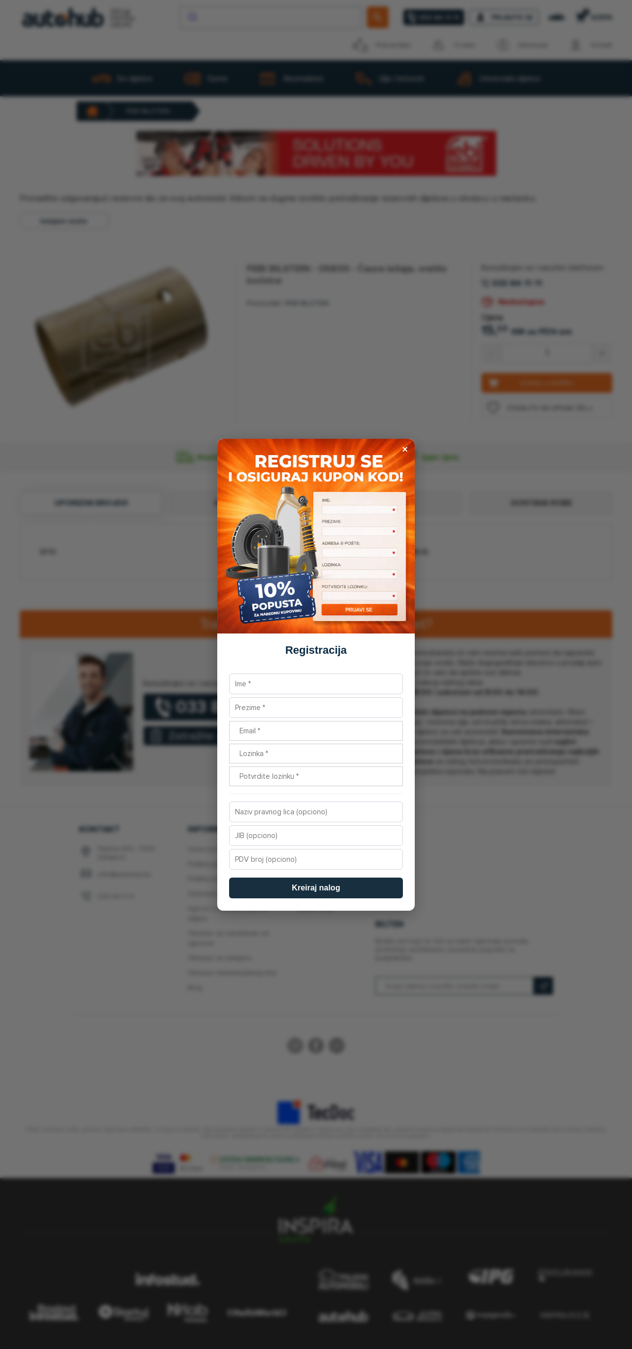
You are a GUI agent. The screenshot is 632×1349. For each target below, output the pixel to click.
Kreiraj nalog (316, 888)
